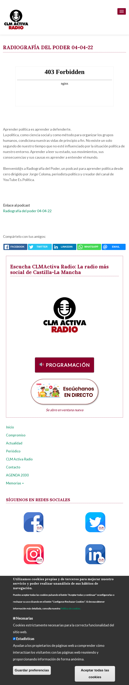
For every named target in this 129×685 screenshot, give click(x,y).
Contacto (13, 467)
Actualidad (14, 443)
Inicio (10, 427)
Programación (68, 365)
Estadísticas (25, 639)
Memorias (15, 483)
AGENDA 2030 (17, 475)
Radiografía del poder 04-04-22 (27, 211)
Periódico (13, 451)
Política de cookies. (71, 608)
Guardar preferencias (32, 670)
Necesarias (24, 618)
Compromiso (16, 435)
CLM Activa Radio (19, 459)
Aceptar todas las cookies (95, 673)
